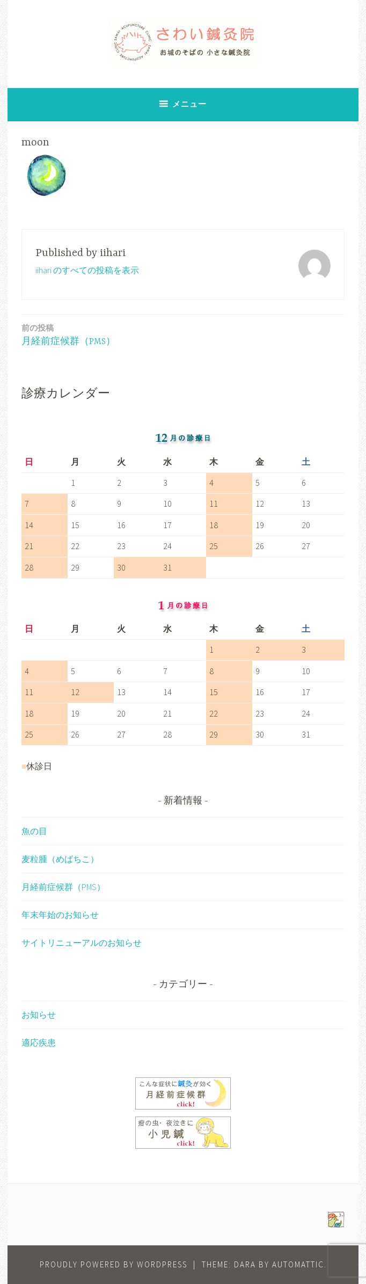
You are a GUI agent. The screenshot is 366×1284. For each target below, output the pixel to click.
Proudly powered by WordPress (113, 1264)
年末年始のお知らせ (60, 914)
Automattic (298, 1264)
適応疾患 (38, 1042)
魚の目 (34, 831)
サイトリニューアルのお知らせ (81, 942)
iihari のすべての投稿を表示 (87, 270)
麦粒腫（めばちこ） (60, 858)
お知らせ (38, 1014)
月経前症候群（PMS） (68, 334)
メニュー (189, 104)
